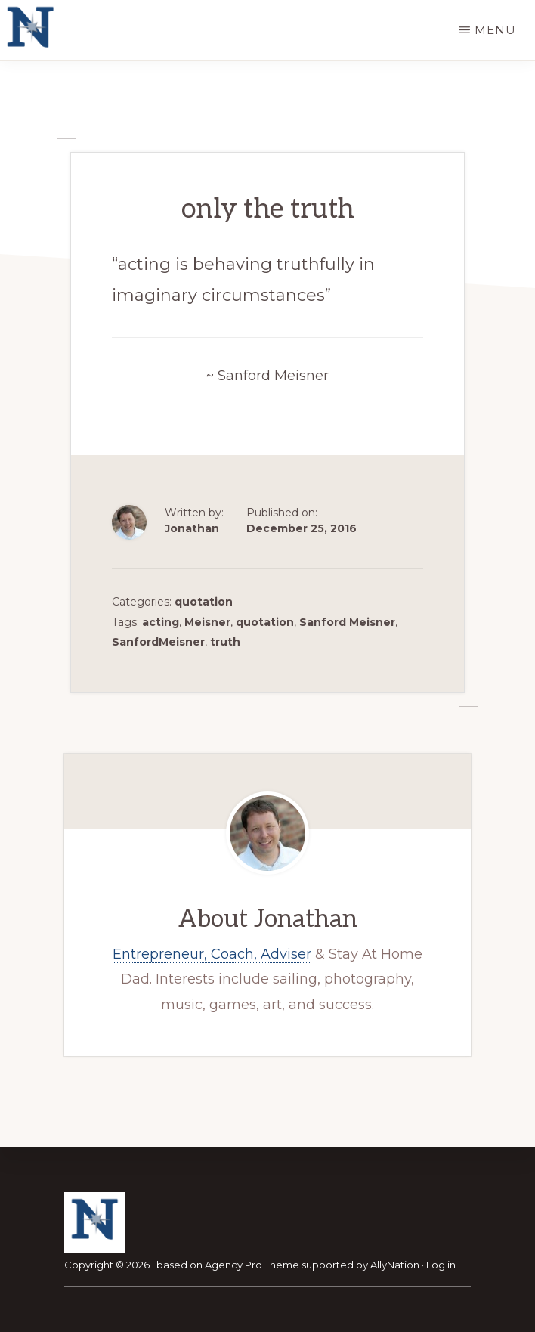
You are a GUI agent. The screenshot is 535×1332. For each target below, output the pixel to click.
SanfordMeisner (158, 642)
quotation (204, 602)
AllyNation (394, 1265)
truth (225, 642)
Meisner (207, 622)
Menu (495, 30)
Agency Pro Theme (252, 1265)
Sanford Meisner (347, 622)
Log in (441, 1265)
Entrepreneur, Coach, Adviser (212, 954)
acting (160, 622)
